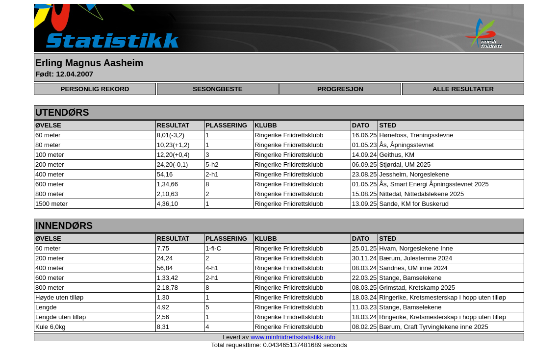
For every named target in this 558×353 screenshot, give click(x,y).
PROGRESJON (340, 89)
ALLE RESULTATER (463, 89)
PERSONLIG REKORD (95, 89)
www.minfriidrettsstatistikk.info (293, 337)
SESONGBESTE (217, 89)
